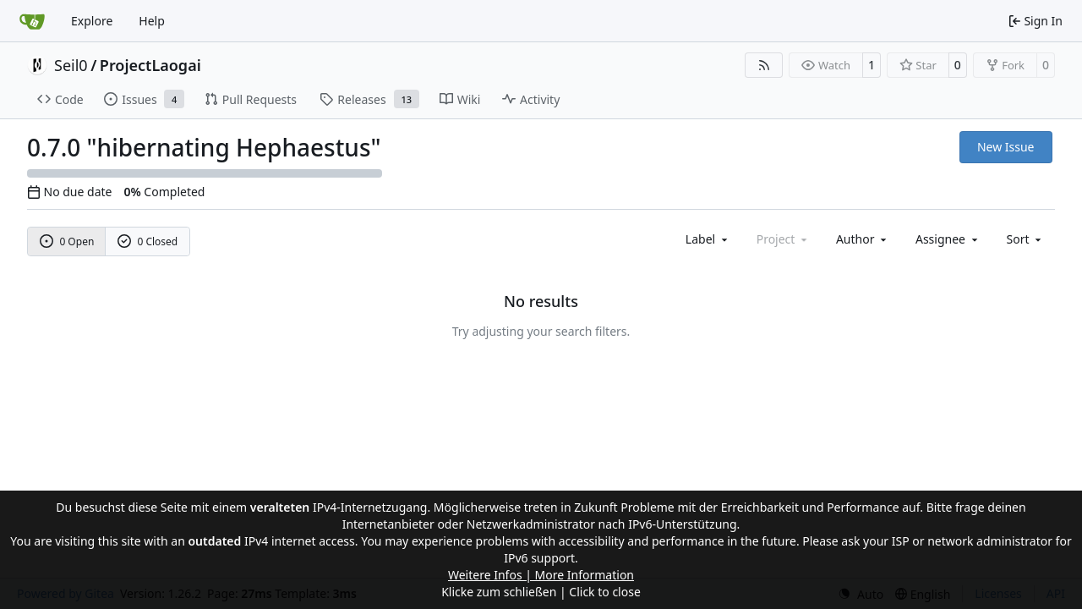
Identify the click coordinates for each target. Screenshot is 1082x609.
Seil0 (71, 65)
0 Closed (147, 241)
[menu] (1026, 239)
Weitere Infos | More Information (541, 575)
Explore (91, 21)
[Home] (32, 21)
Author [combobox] (862, 239)
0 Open (67, 241)
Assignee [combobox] (948, 239)
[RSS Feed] (764, 65)
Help (152, 21)
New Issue (1006, 147)
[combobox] (708, 239)
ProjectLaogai (150, 65)
